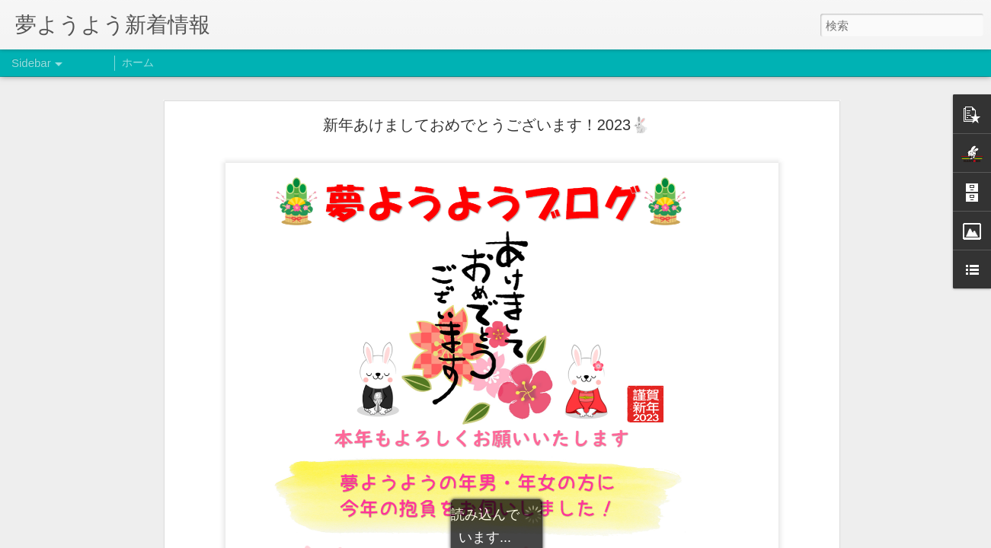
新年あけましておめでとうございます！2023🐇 (487, 124)
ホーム (138, 62)
